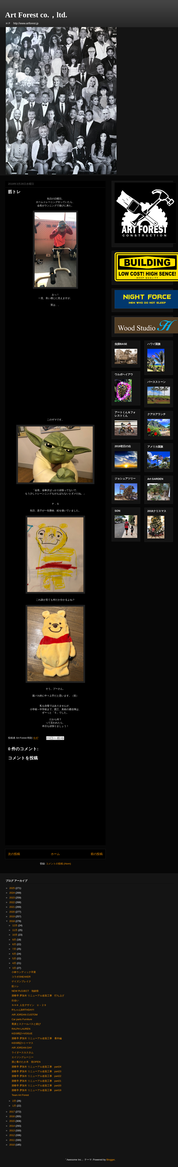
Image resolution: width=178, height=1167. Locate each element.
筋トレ (15, 986)
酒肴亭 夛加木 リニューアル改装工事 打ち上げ (38, 995)
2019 (12, 916)
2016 (12, 1116)
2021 (12, 907)
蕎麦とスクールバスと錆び (26, 1024)
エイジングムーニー (22, 1057)
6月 (14, 953)
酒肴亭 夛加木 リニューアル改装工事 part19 (36, 1090)
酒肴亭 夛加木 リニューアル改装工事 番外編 (37, 1038)
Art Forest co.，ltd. (36, 15)
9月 (14, 939)
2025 (12, 888)
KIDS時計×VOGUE (22, 1033)
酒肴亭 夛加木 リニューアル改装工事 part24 (36, 1066)
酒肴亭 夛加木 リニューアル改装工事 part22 (36, 1076)
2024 (12, 892)
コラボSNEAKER (21, 976)
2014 (12, 1125)
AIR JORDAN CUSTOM (24, 1014)
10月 (15, 934)
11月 (15, 930)
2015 (12, 1121)
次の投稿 (14, 854)
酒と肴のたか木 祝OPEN (26, 1061)
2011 (12, 1140)
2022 (12, 902)
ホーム (55, 854)
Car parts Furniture (22, 1019)
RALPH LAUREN (21, 1028)
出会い (15, 1000)
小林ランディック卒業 (24, 972)
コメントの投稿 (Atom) (58, 863)
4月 (14, 963)
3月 (14, 968)
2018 (12, 921)
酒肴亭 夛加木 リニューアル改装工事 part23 (36, 1071)
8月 (14, 944)
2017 (12, 1111)
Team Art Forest (20, 1095)
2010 (12, 1144)
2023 (12, 897)
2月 (14, 1100)
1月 (14, 1105)
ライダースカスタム (22, 1052)
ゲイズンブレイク (21, 981)
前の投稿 (97, 854)
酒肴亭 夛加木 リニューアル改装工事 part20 (36, 1085)
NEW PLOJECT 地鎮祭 (25, 991)
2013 (12, 1130)
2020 (12, 911)
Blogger (110, 1159)
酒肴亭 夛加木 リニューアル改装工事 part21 (36, 1080)
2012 (12, 1135)
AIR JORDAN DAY (22, 1047)
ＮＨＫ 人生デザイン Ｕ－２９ (29, 1005)
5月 (14, 958)
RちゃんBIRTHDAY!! (23, 1009)
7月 (14, 949)
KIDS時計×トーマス (22, 1043)
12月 (15, 925)
